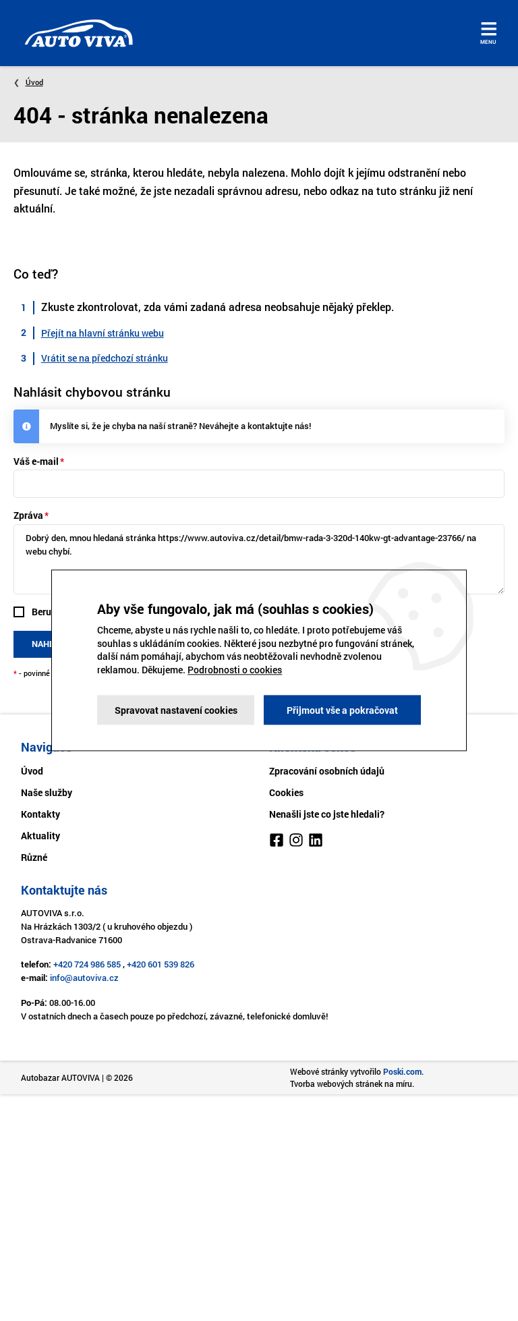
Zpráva (28, 515)
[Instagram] (296, 842)
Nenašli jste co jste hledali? (326, 814)
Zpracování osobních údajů (326, 770)
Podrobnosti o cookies (235, 669)
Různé (34, 857)
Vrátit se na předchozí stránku (104, 358)
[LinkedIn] (315, 842)
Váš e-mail (36, 461)
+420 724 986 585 (87, 964)
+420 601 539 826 (160, 964)
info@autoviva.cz (84, 978)
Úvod (34, 82)
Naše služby (46, 792)
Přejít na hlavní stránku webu (102, 333)
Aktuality (40, 835)
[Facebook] (276, 842)
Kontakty (40, 814)
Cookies (286, 792)
